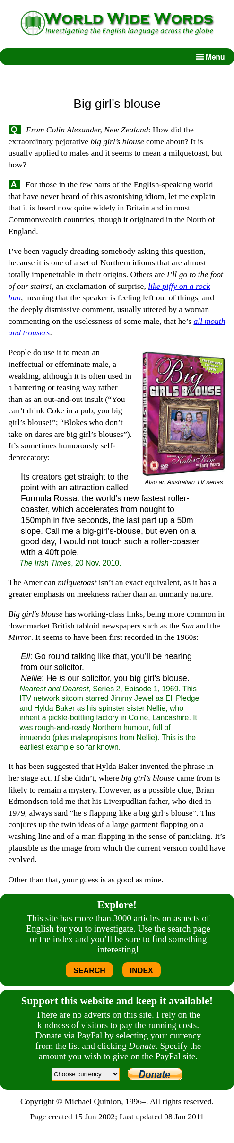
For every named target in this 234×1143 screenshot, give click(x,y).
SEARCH (89, 971)
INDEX (141, 971)
